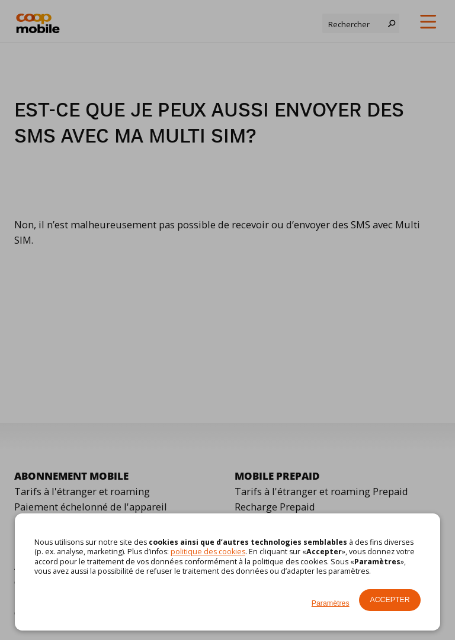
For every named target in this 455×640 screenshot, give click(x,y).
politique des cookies (208, 552)
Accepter (389, 600)
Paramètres (331, 603)
